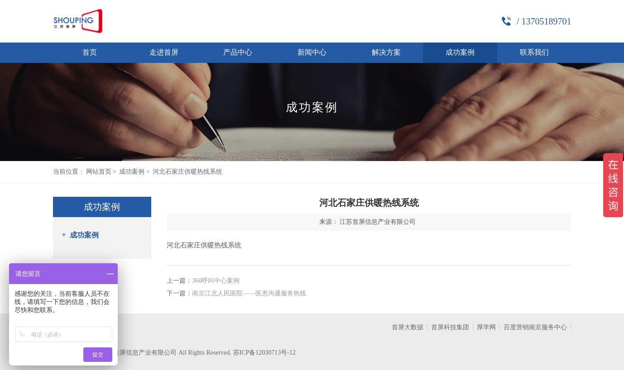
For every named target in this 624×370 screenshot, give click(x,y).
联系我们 (534, 52)
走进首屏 (163, 52)
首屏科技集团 (450, 327)
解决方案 (386, 52)
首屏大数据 (407, 327)
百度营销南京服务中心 (535, 327)
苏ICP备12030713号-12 (264, 352)
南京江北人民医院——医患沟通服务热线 (249, 293)
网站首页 (98, 171)
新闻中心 (312, 52)
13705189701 (546, 21)
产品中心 (237, 52)
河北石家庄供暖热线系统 (187, 171)
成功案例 (460, 52)
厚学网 (486, 327)
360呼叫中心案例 (216, 280)
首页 (89, 52)
